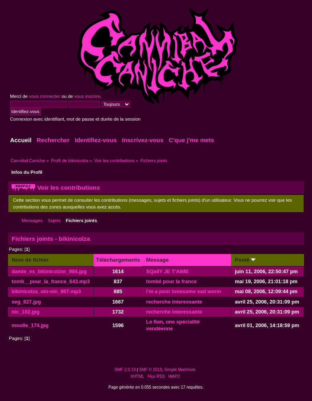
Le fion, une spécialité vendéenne (173, 325)
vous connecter (44, 96)
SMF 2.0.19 (125, 369)
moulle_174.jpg (30, 325)
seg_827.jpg (26, 302)
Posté (245, 260)
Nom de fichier (30, 260)
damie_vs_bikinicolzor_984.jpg (49, 271)
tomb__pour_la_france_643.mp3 (51, 281)
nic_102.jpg (26, 312)
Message (157, 260)
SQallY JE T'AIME (167, 271)
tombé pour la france (171, 281)
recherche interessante (174, 302)
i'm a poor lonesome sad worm (183, 291)
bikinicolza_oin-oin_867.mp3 (46, 291)
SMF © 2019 (150, 369)
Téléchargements (118, 260)
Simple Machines (180, 369)
